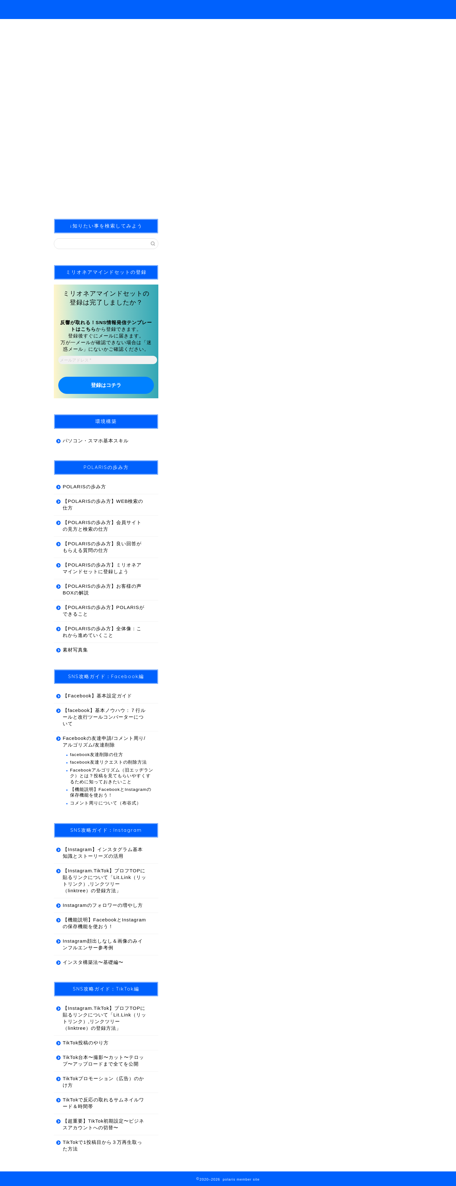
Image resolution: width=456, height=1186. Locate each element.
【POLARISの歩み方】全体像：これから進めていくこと (102, 632)
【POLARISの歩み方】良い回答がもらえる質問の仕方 (102, 547)
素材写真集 (75, 650)
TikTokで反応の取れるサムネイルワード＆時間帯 (103, 1103)
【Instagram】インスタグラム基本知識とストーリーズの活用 (103, 853)
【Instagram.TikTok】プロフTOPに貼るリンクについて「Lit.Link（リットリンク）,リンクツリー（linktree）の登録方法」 (104, 881)
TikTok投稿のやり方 (86, 1043)
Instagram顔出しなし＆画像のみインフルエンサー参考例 (103, 945)
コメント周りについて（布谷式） (105, 803)
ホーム (382, 10)
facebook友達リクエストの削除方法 (108, 762)
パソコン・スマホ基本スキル (96, 441)
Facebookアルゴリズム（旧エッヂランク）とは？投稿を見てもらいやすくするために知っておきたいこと (111, 776)
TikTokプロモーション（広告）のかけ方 (103, 1082)
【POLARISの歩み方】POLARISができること (103, 611)
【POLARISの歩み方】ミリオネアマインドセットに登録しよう (102, 568)
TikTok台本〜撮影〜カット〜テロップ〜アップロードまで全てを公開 (103, 1061)
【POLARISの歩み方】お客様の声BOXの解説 (102, 590)
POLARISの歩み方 (84, 487)
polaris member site (74, 7)
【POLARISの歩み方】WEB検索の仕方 (103, 505)
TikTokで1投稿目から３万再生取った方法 (102, 1146)
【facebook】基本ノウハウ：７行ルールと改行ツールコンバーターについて (104, 717)
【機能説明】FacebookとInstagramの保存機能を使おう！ (110, 792)
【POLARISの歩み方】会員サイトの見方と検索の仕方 (102, 526)
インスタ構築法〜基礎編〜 (93, 962)
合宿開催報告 (190, 231)
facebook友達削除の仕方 (96, 755)
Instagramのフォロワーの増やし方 (103, 905)
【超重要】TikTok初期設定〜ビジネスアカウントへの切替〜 (103, 1125)
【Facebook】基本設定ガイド (97, 696)
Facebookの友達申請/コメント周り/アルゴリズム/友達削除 (104, 742)
